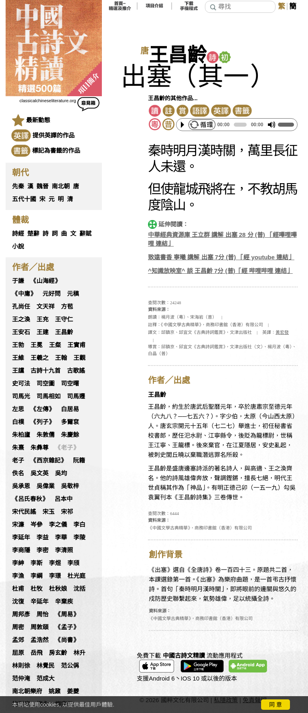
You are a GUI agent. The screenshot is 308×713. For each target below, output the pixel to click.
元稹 (73, 294)
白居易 (70, 409)
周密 (18, 627)
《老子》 (67, 447)
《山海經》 (45, 281)
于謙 (18, 281)
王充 (42, 319)
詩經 (18, 233)
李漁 (18, 576)
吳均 (61, 473)
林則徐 (21, 666)
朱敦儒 (45, 435)
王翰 (61, 358)
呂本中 (64, 499)
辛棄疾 (64, 601)
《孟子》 (67, 627)
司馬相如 (48, 396)
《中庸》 (24, 294)
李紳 (18, 563)
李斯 (36, 563)
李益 (42, 537)
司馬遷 (76, 396)
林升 (79, 653)
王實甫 (76, 345)
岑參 (36, 524)
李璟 (55, 576)
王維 (18, 358)
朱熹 (18, 447)
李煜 (55, 563)
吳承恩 (21, 486)
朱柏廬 (21, 435)
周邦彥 (21, 614)
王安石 (21, 332)
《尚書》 (67, 640)
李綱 (36, 576)
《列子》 (42, 422)
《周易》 (67, 614)
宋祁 (67, 512)
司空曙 (70, 383)
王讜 (18, 371)
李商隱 (21, 550)
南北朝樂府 (27, 691)
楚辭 (33, 233)
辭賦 (85, 233)
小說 (18, 246)
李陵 (79, 537)
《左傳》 (42, 409)
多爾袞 (70, 422)
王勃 (18, 345)
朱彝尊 (39, 447)
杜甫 (18, 589)
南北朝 (61, 186)
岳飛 (36, 653)
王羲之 (39, 358)
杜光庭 (76, 576)
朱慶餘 (70, 435)
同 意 (275, 704)
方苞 (67, 306)
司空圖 (45, 383)
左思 (18, 409)
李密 (42, 550)
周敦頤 (39, 627)
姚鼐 (55, 691)
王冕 (36, 345)
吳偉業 (45, 486)
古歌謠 (76, 371)
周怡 (42, 614)
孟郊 (18, 640)
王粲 (55, 345)
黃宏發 (282, 332)
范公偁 (70, 666)
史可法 (21, 383)
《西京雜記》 (48, 460)
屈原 (18, 653)
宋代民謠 (24, 512)
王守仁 (64, 319)
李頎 (73, 563)
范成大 (45, 678)
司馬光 (21, 396)
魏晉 (42, 186)
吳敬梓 (70, 486)
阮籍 (79, 460)
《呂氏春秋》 (30, 499)
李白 (79, 524)
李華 (61, 537)
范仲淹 (21, 678)
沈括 (79, 589)
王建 (42, 332)
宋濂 (18, 524)
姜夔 (73, 691)
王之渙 (21, 319)
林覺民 (45, 666)
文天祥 (45, 306)
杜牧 (36, 589)
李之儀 (58, 524)
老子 (18, 460)
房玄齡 (58, 653)
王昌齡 (64, 332)
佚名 (18, 473)
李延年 (21, 537)
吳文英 (39, 473)
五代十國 (24, 199)
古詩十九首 (45, 371)
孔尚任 (21, 306)
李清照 (64, 550)
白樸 (18, 422)
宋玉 (49, 512)
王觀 (79, 358)
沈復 (18, 601)
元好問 (52, 294)
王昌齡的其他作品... (173, 98)
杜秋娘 (58, 589)
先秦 (18, 186)
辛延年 (39, 601)
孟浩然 (39, 640)
